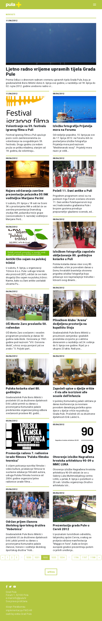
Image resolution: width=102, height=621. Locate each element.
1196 (76, 557)
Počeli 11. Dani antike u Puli (72, 190)
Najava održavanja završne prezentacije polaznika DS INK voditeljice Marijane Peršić (27, 194)
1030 (28, 557)
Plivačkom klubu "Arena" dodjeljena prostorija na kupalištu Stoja (70, 323)
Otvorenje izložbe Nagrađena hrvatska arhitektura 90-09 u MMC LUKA (73, 460)
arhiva (51, 571)
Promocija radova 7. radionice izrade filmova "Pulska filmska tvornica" (27, 457)
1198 (92, 557)
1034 (62, 557)
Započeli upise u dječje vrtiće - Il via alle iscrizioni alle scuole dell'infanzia (73, 392)
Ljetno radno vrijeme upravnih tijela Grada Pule (50, 71)
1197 (84, 557)
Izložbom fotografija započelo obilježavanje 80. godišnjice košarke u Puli (74, 255)
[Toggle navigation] (93, 4)
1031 (37, 557)
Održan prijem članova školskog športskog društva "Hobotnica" (25, 525)
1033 (53, 557)
